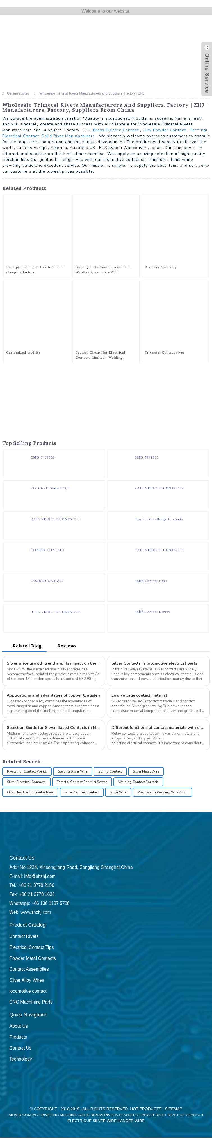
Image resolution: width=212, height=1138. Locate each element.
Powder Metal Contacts (32, 958)
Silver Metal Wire (146, 772)
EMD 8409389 (43, 457)
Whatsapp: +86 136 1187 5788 (40, 903)
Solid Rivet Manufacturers (68, 136)
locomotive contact (28, 991)
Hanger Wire (131, 1121)
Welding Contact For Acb (138, 782)
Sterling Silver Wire (72, 772)
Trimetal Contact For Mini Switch (82, 782)
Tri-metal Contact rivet (164, 352)
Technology (20, 1059)
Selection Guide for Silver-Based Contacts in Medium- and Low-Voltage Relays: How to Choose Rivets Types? (54, 728)
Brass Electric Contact (116, 130)
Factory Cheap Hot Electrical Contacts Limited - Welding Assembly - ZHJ (100, 355)
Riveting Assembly (161, 267)
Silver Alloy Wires (26, 980)
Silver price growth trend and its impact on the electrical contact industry (54, 663)
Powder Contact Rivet (143, 1115)
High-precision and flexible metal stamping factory (35, 269)
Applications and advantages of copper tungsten (53, 695)
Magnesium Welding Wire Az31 (162, 792)
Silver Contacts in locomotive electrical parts (154, 663)
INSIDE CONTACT (47, 581)
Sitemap (173, 1109)
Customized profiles (23, 352)
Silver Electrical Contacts (26, 782)
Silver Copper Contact (82, 792)
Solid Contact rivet (151, 581)
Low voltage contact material (139, 695)
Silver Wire (118, 792)
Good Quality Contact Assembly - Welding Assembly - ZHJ (104, 269)
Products (18, 1037)
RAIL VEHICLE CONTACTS (159, 488)
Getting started (18, 93)
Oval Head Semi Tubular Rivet (30, 792)
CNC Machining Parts (31, 1002)
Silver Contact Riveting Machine (42, 1115)
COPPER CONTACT (48, 550)
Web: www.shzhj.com (30, 912)
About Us (18, 1026)
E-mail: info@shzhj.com (32, 876)
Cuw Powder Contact (164, 130)
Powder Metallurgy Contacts (159, 519)
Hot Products (145, 1109)
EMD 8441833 (147, 457)
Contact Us (20, 1048)
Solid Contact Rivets (152, 612)
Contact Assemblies (29, 969)
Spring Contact (110, 772)
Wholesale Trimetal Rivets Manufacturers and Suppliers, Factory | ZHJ (91, 93)
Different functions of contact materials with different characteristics (158, 728)
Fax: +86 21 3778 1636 (32, 894)
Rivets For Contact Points (27, 772)
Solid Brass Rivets (98, 1115)
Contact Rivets (23, 936)
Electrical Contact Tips (50, 488)
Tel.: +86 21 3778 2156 (32, 885)
